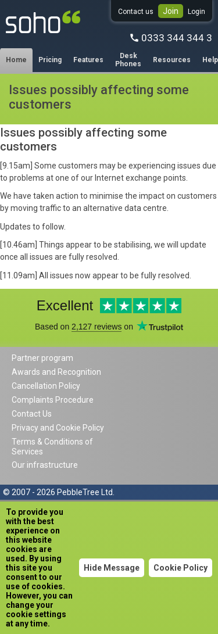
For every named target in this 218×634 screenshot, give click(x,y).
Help (210, 60)
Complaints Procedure (53, 399)
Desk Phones (128, 60)
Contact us (135, 12)
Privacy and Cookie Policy (58, 427)
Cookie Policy (180, 567)
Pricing (50, 60)
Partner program (42, 358)
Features (88, 60)
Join (170, 11)
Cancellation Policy (46, 386)
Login (196, 12)
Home (16, 60)
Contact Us (32, 413)
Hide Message (112, 567)
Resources (172, 60)
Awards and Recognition (56, 372)
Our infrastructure (45, 465)
